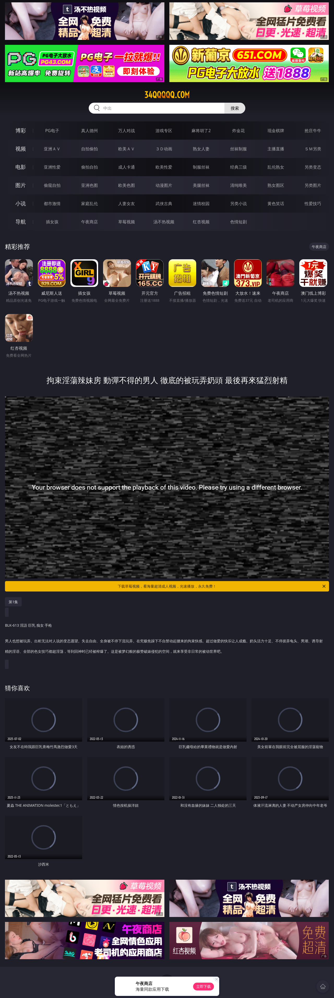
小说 (20, 203)
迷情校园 (201, 203)
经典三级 (238, 167)
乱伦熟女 (275, 167)
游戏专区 (164, 130)
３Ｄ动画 (164, 149)
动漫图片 (164, 185)
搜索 (235, 108)
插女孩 (52, 222)
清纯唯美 (238, 185)
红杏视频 (201, 222)
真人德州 (89, 130)
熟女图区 (275, 185)
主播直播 (275, 149)
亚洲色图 (89, 185)
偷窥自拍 (52, 185)
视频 (20, 148)
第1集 (13, 601)
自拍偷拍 (89, 149)
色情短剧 (238, 222)
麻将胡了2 (201, 130)
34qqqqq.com (167, 95)
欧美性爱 (164, 167)
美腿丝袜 (201, 185)
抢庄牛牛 (313, 130)
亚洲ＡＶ (52, 149)
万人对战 (126, 130)
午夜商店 (89, 222)
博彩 (20, 130)
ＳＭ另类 (313, 149)
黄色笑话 (275, 203)
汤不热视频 (163, 222)
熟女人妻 (201, 149)
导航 (20, 221)
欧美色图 (126, 185)
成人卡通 (126, 167)
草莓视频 (126, 222)
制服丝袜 (201, 167)
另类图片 (313, 185)
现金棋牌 (275, 130)
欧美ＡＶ (126, 149)
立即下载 (203, 986)
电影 (20, 166)
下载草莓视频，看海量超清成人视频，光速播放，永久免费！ (222, 586)
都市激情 (52, 203)
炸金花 (238, 130)
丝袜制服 (238, 149)
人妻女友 (126, 203)
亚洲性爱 (52, 167)
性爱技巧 (313, 203)
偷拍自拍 (89, 167)
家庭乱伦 (89, 203)
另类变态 (313, 167)
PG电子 (52, 130)
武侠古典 (164, 203)
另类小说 (238, 203)
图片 (20, 185)
